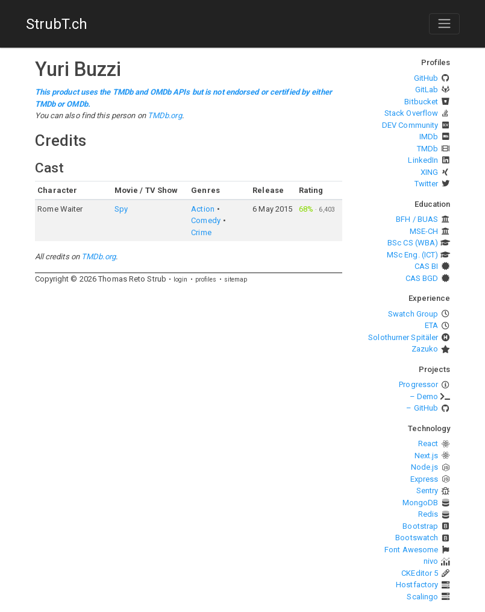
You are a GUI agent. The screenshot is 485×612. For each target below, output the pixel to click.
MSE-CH (424, 231)
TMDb (427, 148)
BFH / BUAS (417, 219)
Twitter (427, 183)
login (181, 279)
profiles (206, 279)
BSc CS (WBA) (412, 242)
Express (424, 479)
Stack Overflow (411, 113)
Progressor (418, 384)
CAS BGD (422, 278)
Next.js (427, 455)
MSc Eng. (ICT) (412, 254)
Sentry (427, 490)
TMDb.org (165, 115)
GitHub (426, 78)
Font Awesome (411, 549)
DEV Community (410, 125)
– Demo (424, 396)
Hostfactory (417, 584)
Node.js (425, 467)
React (428, 443)
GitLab (427, 89)
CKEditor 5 (419, 573)
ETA (431, 325)
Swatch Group (413, 313)
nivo (431, 561)
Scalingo (422, 596)
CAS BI (427, 266)
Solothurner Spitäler (403, 337)
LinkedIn (423, 160)
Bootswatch (416, 537)
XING (429, 172)
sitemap (236, 279)
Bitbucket (421, 101)
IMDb (428, 136)
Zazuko (425, 348)
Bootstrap (420, 526)
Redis (428, 514)
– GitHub (422, 407)
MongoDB (420, 502)
